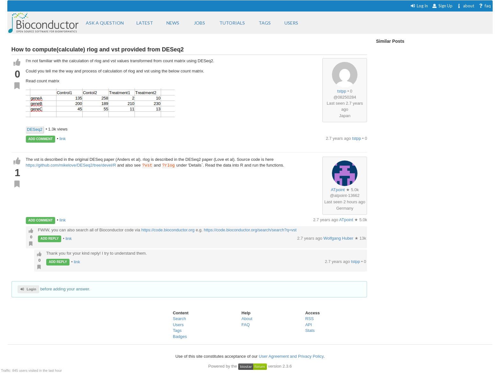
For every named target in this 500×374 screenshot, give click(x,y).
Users (178, 324)
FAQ (245, 324)
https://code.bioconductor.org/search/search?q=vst (250, 230)
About (246, 318)
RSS (309, 318)
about (465, 5)
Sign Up (442, 5)
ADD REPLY (49, 238)
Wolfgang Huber (338, 238)
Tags (177, 330)
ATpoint (338, 189)
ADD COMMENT (40, 139)
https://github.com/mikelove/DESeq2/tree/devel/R (71, 165)
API (308, 324)
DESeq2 (34, 129)
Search (179, 318)
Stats (310, 330)
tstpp (341, 91)
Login (28, 289)
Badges (180, 336)
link (63, 138)
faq (484, 5)
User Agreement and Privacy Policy (291, 356)
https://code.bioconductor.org (168, 230)
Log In (419, 5)
